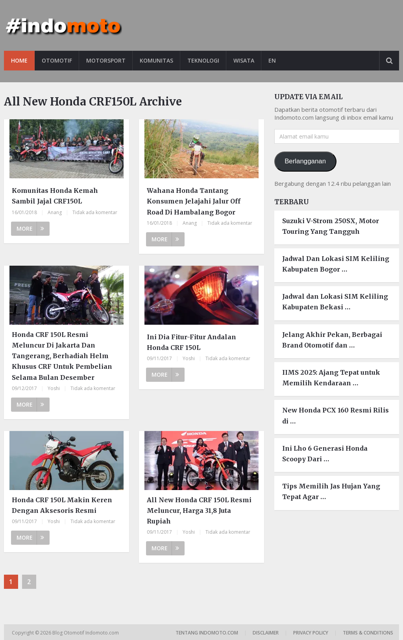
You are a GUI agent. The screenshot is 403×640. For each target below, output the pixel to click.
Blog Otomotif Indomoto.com (86, 632)
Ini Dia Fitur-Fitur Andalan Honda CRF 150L (191, 342)
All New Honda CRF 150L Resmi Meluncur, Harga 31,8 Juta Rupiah (199, 510)
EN (272, 60)
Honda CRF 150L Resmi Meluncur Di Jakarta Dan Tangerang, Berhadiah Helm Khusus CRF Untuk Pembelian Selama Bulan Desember (62, 356)
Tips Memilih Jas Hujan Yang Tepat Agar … (331, 491)
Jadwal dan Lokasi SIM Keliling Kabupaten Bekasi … (335, 301)
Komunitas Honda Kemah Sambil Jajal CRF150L (55, 196)
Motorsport (106, 60)
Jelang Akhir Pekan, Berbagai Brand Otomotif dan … (332, 340)
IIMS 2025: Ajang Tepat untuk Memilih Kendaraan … (331, 377)
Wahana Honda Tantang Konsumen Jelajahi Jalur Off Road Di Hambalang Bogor (193, 201)
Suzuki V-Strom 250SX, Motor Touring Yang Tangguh (330, 226)
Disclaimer (266, 632)
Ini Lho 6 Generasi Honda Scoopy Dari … (325, 453)
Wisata (243, 60)
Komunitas (156, 60)
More (30, 228)
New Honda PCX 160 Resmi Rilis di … (335, 415)
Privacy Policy (310, 632)
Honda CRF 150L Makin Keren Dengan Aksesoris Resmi (62, 505)
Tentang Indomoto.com (207, 632)
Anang (55, 212)
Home (19, 60)
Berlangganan (305, 161)
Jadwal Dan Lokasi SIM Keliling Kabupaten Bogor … (335, 264)
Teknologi (203, 60)
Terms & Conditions (368, 632)
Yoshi (54, 388)
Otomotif (57, 60)
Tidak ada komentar (94, 212)
